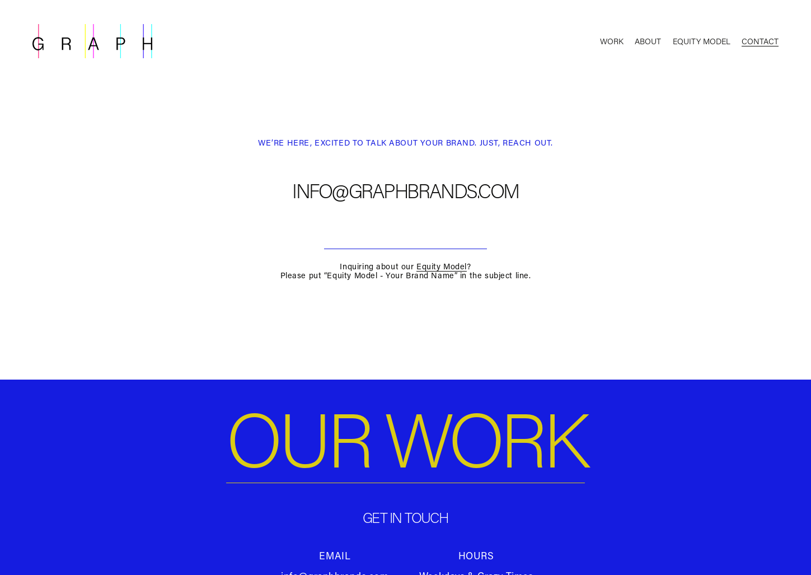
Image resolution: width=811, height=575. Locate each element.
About (648, 41)
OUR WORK (405, 438)
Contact (760, 41)
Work (612, 41)
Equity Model (701, 41)
